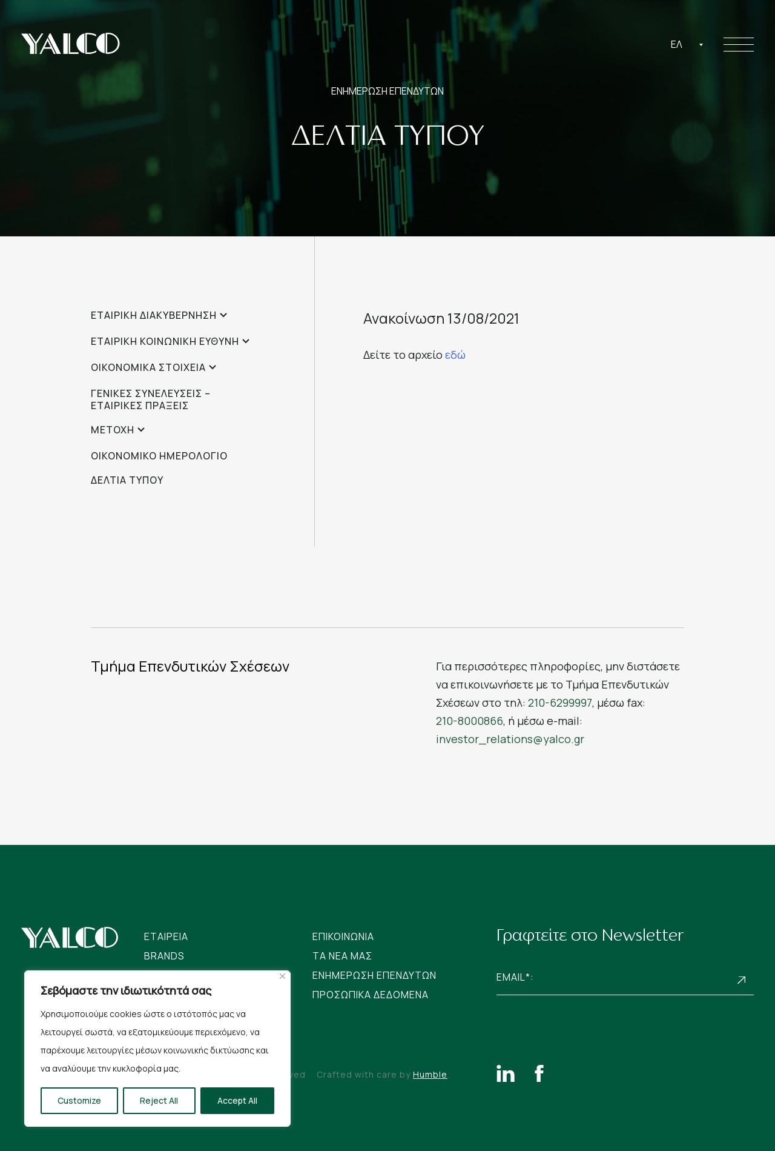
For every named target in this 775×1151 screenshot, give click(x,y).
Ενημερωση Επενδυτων (374, 975)
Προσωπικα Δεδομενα (370, 994)
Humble (430, 1074)
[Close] (282, 976)
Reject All (159, 1100)
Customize (79, 1100)
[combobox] (687, 44)
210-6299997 (560, 702)
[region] (157, 1048)
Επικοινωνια (343, 936)
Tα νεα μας (342, 956)
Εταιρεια (166, 936)
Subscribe (742, 980)
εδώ (455, 354)
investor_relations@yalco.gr (510, 739)
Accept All (237, 1100)
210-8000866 (469, 720)
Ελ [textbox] (676, 44)
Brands (164, 956)
